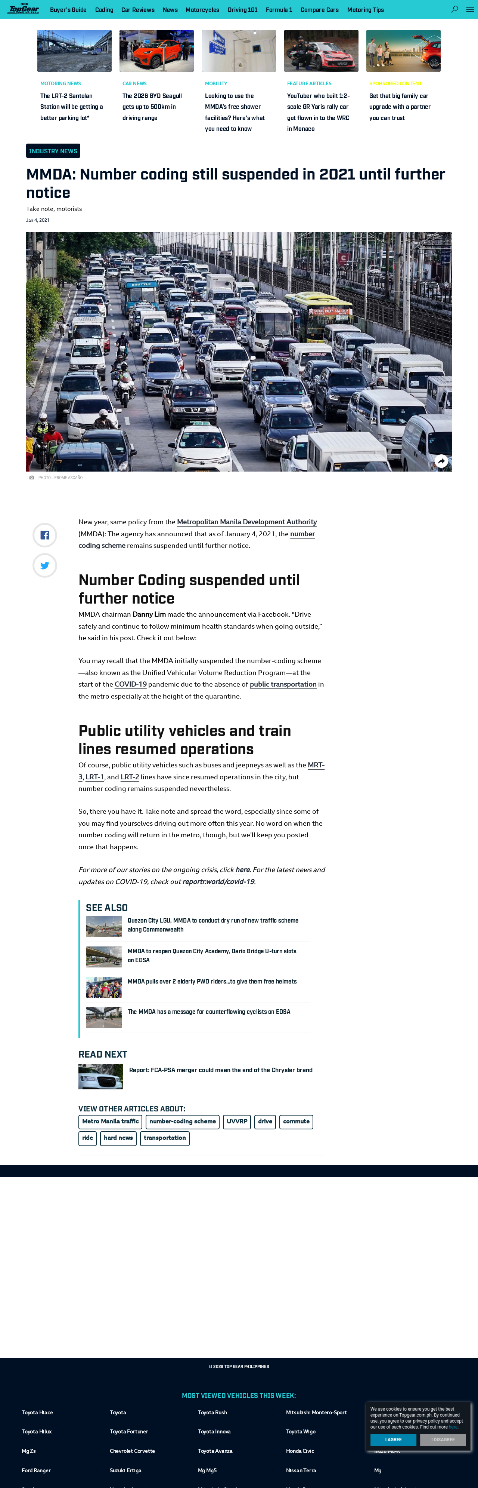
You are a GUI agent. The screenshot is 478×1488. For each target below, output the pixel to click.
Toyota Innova (214, 1432)
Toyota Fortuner (129, 1432)
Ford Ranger (36, 1470)
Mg (377, 1470)
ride (87, 1138)
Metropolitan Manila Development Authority (247, 522)
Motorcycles (202, 9)
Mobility (216, 84)
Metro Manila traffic (110, 1122)
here (242, 870)
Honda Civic (300, 1451)
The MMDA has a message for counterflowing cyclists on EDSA (209, 1011)
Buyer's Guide (68, 9)
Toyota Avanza (215, 1451)
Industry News (53, 150)
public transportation (283, 685)
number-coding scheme (182, 1122)
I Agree (393, 1439)
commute (296, 1122)
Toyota (118, 1413)
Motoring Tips (365, 9)
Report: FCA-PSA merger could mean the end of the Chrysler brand (221, 1069)
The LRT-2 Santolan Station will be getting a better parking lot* (71, 106)
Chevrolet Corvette (132, 1451)
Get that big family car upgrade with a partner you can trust (400, 106)
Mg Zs (29, 1451)
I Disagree (443, 1439)
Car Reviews (137, 9)
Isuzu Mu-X (387, 1451)
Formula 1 (279, 9)
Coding (104, 9)
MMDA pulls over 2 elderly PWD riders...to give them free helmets (212, 981)
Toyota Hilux (37, 1432)
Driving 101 (243, 9)
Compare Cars (320, 9)
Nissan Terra (301, 1470)
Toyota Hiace (37, 1413)
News (170, 9)
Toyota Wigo (301, 1432)
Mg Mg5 (207, 1470)
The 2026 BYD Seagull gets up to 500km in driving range (152, 106)
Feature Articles (309, 84)
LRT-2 (130, 777)
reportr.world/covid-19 (218, 882)
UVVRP (237, 1122)
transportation (165, 1138)
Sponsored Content (395, 84)
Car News (134, 84)
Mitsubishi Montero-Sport (316, 1413)
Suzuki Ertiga (125, 1470)
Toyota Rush (212, 1413)
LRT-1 (95, 777)
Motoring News (60, 84)
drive (265, 1122)
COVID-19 (131, 685)
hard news (118, 1138)
